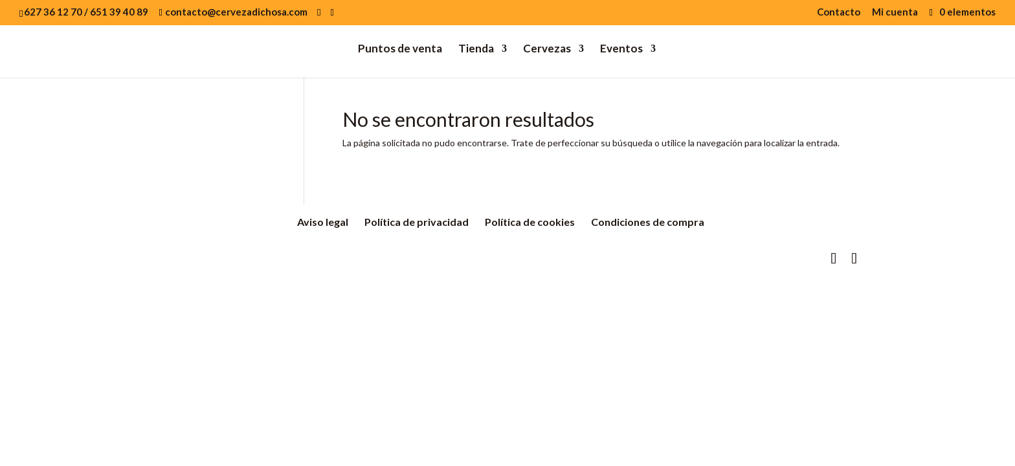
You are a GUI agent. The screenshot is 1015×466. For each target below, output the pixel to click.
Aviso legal (322, 222)
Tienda (476, 49)
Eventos (621, 49)
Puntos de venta (400, 49)
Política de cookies (530, 222)
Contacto (838, 12)
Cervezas (547, 49)
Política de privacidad (416, 222)
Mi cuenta (895, 12)
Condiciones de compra (647, 222)
